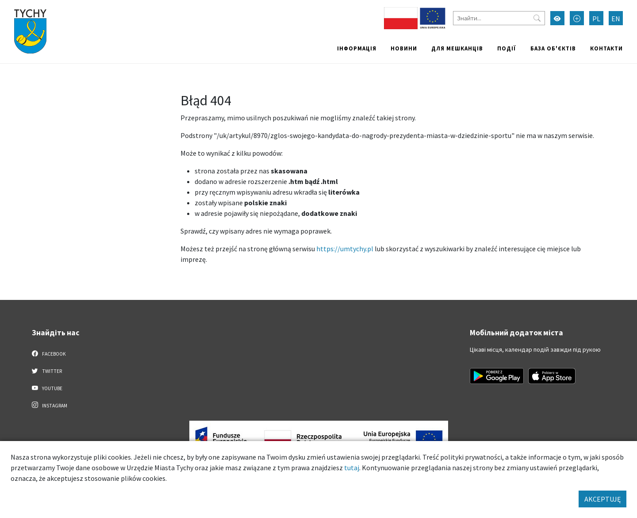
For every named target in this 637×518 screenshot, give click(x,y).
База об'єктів (553, 48)
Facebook (49, 353)
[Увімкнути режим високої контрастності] (557, 18)
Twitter (47, 371)
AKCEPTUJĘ (602, 499)
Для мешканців (457, 48)
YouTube (47, 388)
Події (506, 48)
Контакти (606, 48)
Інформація (356, 48)
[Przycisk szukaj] (537, 18)
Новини (404, 48)
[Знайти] (499, 18)
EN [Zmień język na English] (615, 18)
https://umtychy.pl (344, 248)
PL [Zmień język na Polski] (596, 18)
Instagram (49, 405)
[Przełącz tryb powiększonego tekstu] (577, 18)
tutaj (351, 467)
